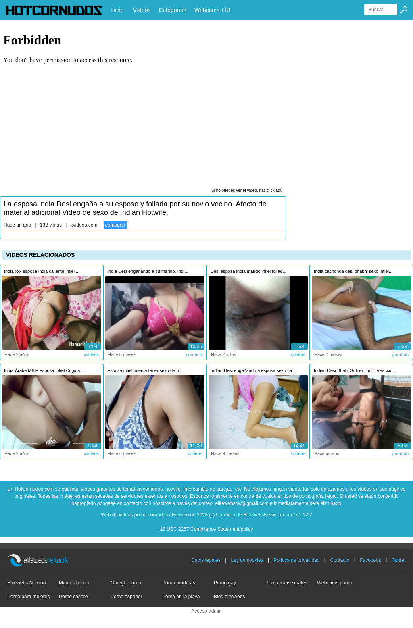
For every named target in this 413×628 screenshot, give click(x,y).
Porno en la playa (181, 596)
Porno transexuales (286, 583)
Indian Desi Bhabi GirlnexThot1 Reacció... (355, 370)
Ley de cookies (247, 560)
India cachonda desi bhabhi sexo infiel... (353, 271)
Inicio (117, 10)
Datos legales (206, 560)
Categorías (172, 10)
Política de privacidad (296, 560)
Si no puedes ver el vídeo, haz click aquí (247, 190)
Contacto (339, 560)
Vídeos (142, 10)
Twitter (399, 560)
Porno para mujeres (28, 596)
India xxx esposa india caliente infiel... (41, 271)
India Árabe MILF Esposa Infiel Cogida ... (44, 370)
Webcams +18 (212, 10)
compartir (115, 225)
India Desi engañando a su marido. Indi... (147, 271)
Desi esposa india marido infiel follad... (248, 271)
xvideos (91, 354)
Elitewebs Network (27, 583)
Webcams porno (334, 583)
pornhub (194, 354)
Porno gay (225, 583)
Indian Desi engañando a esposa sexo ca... (253, 370)
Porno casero (73, 596)
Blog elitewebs (229, 596)
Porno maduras (178, 583)
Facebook (370, 560)
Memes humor (74, 583)
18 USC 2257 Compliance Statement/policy (206, 529)
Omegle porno (126, 583)
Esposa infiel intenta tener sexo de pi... (145, 370)
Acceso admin (206, 611)
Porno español (126, 596)
